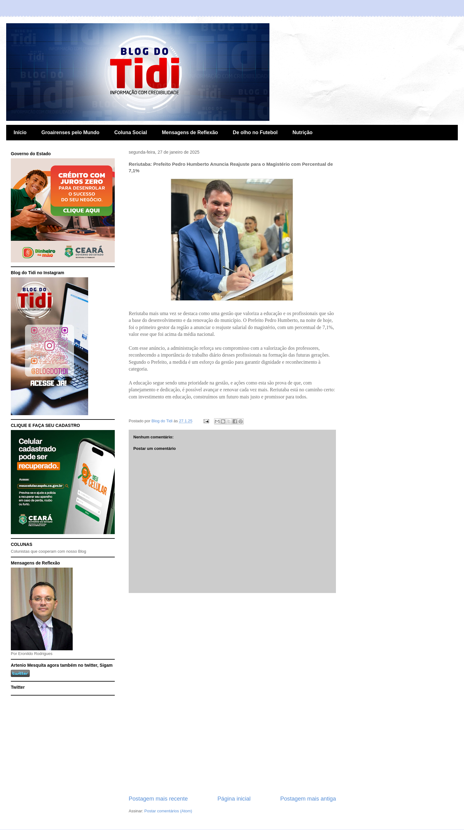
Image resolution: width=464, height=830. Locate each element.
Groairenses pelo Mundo (70, 132)
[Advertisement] (232, 694)
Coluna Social (130, 132)
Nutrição (302, 132)
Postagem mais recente (158, 799)
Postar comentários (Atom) (168, 811)
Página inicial (234, 799)
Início (20, 132)
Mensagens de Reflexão (190, 132)
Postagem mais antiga (308, 799)
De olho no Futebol (255, 132)
